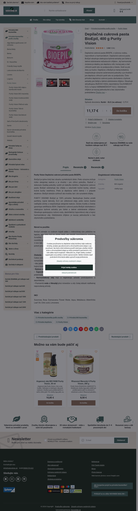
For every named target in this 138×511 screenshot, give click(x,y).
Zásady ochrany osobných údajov (69, 261)
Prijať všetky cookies (69, 267)
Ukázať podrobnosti (69, 273)
